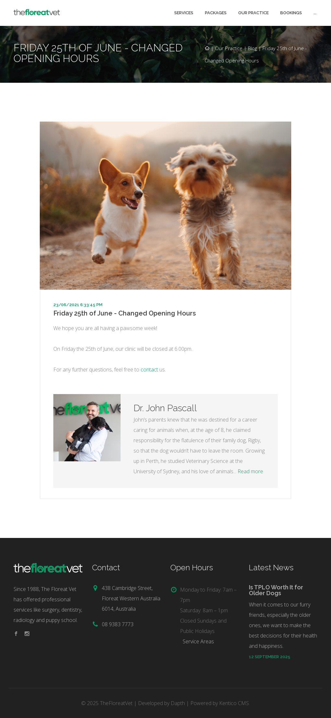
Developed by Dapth (161, 703)
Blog (252, 48)
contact (149, 369)
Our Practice (253, 12)
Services (183, 12)
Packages (216, 12)
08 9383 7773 (117, 624)
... (315, 12)
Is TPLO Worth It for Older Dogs (276, 590)
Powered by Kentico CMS (219, 703)
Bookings (291, 12)
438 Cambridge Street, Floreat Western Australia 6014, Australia (131, 598)
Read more (250, 471)
